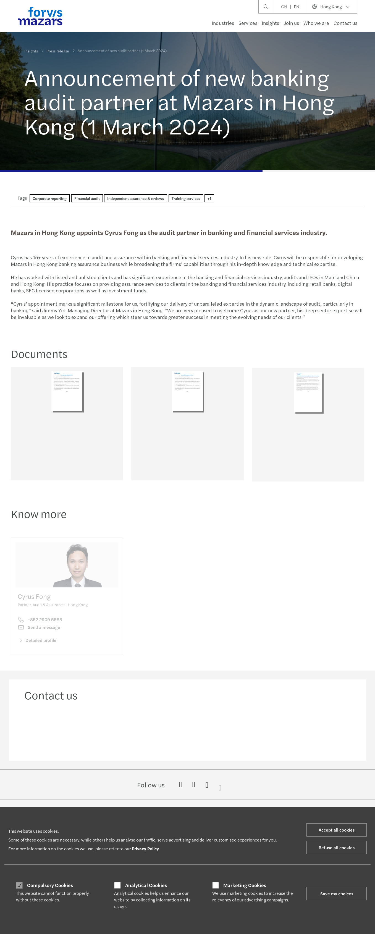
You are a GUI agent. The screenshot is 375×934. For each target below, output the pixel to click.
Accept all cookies (337, 830)
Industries (223, 22)
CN (284, 6)
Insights (270, 22)
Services (247, 22)
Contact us (345, 22)
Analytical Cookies (146, 885)
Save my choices (336, 893)
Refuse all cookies (337, 847)
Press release (57, 50)
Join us (291, 22)
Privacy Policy (145, 848)
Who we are (316, 22)
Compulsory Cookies (50, 885)
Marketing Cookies (244, 885)
